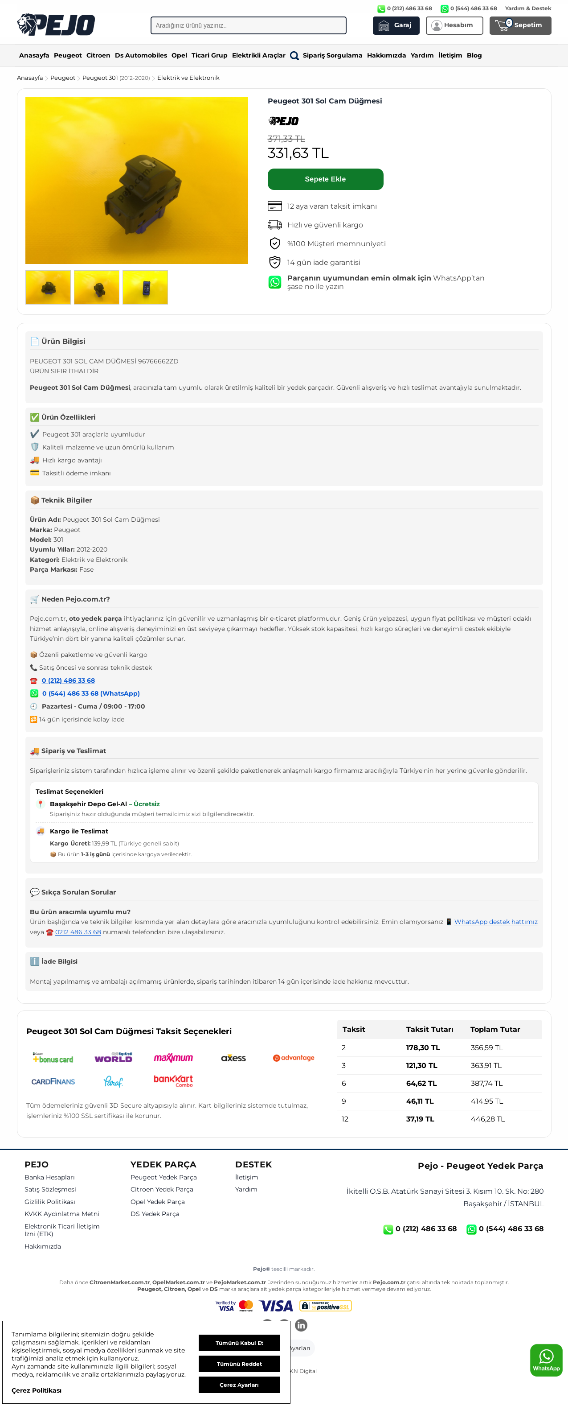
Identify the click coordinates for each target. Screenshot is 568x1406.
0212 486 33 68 (78, 932)
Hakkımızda (386, 55)
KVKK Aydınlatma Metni (62, 1214)
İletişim (450, 55)
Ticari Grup (210, 55)
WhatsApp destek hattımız (496, 922)
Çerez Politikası (36, 1390)
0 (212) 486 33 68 (68, 680)
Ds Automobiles (141, 55)
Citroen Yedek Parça (162, 1189)
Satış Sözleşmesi (50, 1189)
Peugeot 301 (116, 77)
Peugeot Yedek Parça (164, 1177)
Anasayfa (34, 55)
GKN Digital (301, 1371)
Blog (474, 55)
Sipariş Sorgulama (326, 55)
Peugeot (68, 55)
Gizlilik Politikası (50, 1202)
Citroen (98, 55)
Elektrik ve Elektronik (188, 77)
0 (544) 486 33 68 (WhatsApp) (91, 693)
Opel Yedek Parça (158, 1202)
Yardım (422, 55)
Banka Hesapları (50, 1177)
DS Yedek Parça (155, 1214)
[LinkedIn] (301, 1326)
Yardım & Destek (528, 8)
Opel (179, 55)
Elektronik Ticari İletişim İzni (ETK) (62, 1230)
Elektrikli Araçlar (259, 55)
